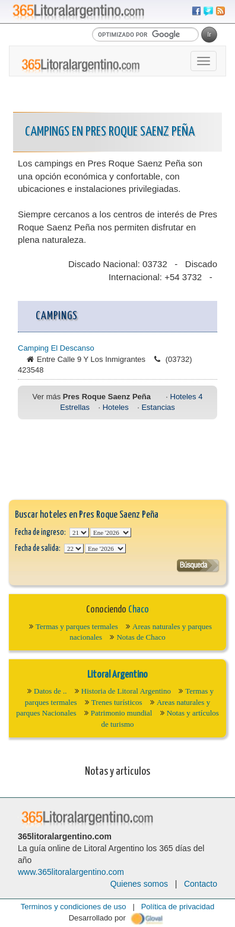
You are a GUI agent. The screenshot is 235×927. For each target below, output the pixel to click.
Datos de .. (50, 691)
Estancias (157, 407)
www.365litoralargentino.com (71, 872)
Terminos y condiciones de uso (73, 906)
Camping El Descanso (56, 348)
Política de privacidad (178, 906)
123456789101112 (110, 532)
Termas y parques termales (77, 626)
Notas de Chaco (140, 637)
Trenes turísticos (116, 702)
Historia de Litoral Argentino (126, 691)
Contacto (200, 883)
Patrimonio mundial (122, 712)
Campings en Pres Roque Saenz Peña (110, 132)
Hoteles (116, 407)
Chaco (138, 610)
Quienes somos (139, 883)
